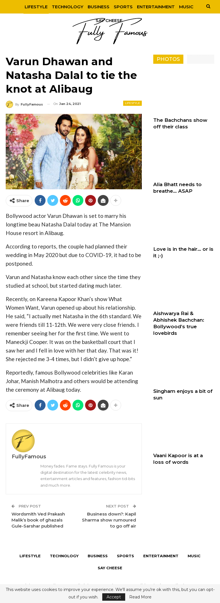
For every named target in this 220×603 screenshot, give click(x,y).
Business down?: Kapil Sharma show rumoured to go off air (109, 520)
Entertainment (155, 6)
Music (194, 556)
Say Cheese (110, 568)
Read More (140, 597)
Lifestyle (32, 6)
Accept (114, 597)
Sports (122, 6)
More (186, 6)
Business (96, 6)
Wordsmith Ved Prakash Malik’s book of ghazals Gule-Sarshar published (38, 520)
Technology (64, 6)
